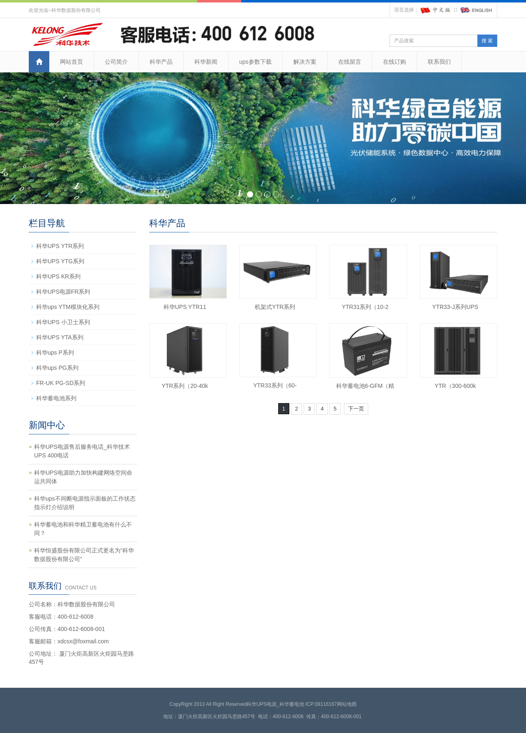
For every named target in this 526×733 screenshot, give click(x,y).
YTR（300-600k (455, 386)
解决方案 (304, 61)
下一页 (356, 409)
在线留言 (349, 61)
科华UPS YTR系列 (60, 246)
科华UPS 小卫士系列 (63, 322)
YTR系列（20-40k (184, 386)
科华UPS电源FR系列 (63, 291)
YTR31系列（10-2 (365, 307)
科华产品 (161, 61)
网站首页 (71, 61)
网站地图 (347, 704)
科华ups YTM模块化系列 (67, 307)
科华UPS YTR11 (185, 307)
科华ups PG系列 (57, 367)
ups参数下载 (255, 61)
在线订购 (394, 61)
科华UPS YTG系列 (60, 261)
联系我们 (439, 61)
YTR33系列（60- (275, 385)
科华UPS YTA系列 (59, 337)
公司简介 (116, 61)
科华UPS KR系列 (58, 276)
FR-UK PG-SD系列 (60, 383)
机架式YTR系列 (275, 307)
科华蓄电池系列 (56, 398)
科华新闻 (205, 61)
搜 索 (487, 41)
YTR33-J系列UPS (455, 307)
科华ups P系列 (55, 352)
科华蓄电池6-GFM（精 (365, 386)
